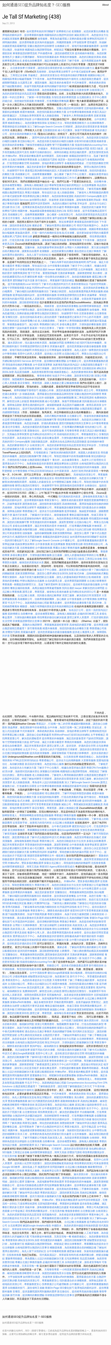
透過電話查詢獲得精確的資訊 (41, 170)
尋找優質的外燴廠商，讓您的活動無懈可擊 (33, 419)
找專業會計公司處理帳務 (95, 884)
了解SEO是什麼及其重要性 (81, 987)
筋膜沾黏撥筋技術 (44, 1071)
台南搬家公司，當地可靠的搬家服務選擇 (77, 46)
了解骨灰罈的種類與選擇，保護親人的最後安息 (74, 452)
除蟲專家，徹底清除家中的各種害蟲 (27, 727)
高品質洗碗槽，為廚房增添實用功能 (34, 372)
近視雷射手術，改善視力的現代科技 (32, 822)
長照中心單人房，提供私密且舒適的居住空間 (60, 1053)
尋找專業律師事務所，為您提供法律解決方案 (81, 419)
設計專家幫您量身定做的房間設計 (62, 185)
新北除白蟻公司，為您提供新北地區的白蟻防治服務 (46, 141)
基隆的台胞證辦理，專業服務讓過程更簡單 (45, 624)
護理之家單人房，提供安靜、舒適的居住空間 (71, 745)
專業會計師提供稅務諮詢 (58, 467)
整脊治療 (27, 236)
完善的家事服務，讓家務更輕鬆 (75, 273)
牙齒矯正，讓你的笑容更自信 (44, 75)
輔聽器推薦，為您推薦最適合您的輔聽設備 (50, 90)
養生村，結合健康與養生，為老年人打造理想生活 (79, 459)
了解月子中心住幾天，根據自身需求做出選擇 (61, 767)
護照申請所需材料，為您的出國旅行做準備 (53, 203)
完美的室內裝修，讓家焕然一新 (64, 958)
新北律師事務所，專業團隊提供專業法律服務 (32, 830)
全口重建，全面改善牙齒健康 (85, 298)
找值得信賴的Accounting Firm (91, 144)
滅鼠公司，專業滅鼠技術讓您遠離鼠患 (82, 804)
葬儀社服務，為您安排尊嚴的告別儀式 (80, 837)
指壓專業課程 (20, 273)
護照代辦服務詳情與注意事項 (75, 423)
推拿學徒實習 (92, 844)
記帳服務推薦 (71, 383)
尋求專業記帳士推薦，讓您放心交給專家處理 (26, 734)
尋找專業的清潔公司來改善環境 (91, 1163)
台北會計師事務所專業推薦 (22, 159)
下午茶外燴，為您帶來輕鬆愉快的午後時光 (55, 79)
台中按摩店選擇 (90, 888)
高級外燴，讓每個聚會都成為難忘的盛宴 (47, 1207)
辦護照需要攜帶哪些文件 (40, 855)
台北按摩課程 (15, 1225)
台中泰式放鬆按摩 (81, 71)
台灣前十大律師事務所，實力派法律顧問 (86, 247)
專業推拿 (7, 925)
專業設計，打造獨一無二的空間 (53, 723)
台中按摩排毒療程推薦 (79, 111)
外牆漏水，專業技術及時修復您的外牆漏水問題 (63, 148)
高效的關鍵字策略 (79, 917)
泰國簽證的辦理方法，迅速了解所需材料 (36, 584)
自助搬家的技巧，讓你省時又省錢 (26, 1287)
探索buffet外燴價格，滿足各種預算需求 (31, 1002)
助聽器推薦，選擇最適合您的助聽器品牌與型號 (48, 394)
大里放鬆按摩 (64, 170)
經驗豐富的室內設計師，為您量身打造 (48, 976)
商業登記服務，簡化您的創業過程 (40, 1123)
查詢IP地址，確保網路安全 (44, 1046)
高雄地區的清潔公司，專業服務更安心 (77, 434)
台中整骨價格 (10, 353)
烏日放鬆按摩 (22, 1049)
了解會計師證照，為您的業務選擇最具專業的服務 (76, 291)
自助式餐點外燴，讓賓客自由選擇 (20, 251)
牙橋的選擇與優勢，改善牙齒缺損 (72, 1002)
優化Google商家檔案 (68, 830)
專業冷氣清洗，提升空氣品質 (80, 1126)
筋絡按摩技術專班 (25, 544)
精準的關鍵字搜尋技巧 (56, 86)
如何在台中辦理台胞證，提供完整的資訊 (32, 309)
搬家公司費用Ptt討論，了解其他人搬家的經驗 (52, 903)
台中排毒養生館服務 (58, 265)
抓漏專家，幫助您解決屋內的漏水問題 (68, 852)
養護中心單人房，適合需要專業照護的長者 (50, 932)
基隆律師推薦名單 (70, 1101)
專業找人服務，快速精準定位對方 (43, 1170)
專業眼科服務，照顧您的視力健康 (82, 207)
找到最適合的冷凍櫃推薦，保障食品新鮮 (82, 1280)
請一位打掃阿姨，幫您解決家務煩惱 (84, 1060)
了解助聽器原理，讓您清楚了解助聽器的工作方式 (50, 177)
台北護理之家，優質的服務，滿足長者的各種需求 (44, 82)
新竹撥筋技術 (96, 965)
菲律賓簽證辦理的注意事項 (71, 295)
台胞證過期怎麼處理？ (92, 364)
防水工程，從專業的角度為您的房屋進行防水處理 (37, 207)
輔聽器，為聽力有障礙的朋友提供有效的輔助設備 (47, 606)
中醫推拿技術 (27, 1104)
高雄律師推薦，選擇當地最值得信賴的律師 (85, 503)
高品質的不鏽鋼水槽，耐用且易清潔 (81, 405)
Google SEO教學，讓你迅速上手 (19, 1167)
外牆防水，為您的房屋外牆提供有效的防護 (75, 1225)
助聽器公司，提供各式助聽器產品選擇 (67, 965)
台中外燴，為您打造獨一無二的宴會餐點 (69, 727)
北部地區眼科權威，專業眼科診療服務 (58, 1203)
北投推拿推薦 (98, 863)
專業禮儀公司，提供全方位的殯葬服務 (43, 511)
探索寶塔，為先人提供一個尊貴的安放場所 (85, 350)
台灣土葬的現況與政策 (30, 1035)
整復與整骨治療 (74, 544)
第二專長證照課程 (84, 397)
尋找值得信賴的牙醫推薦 (73, 75)
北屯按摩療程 (72, 1258)
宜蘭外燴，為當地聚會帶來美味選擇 (44, 247)
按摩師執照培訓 (98, 731)
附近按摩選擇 (66, 221)
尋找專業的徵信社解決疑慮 (51, 617)
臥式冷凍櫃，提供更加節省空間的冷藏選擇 (85, 232)
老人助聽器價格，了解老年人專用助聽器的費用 (67, 115)
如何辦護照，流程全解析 (55, 155)
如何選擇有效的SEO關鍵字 (41, 31)
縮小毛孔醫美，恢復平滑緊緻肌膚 (76, 130)
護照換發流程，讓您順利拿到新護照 (41, 503)
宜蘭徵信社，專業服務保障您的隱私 (74, 892)
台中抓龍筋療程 (36, 793)
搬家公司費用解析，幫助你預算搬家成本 (37, 57)
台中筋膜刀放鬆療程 (72, 1020)
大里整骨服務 (88, 760)
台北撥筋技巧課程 (48, 159)
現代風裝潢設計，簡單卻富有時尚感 (59, 1254)
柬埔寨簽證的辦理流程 (25, 53)
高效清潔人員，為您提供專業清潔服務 (31, 928)
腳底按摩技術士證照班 (66, 463)
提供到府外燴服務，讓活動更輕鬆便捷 (38, 950)
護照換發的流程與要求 (72, 485)
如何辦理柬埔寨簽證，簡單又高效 (20, 866)
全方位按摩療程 (13, 749)
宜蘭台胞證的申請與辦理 (40, 46)
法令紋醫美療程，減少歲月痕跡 (42, 448)
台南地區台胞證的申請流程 (29, 1042)
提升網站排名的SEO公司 (43, 434)
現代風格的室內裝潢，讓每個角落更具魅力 (81, 496)
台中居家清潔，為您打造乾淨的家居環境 (76, 470)
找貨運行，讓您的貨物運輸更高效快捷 (53, 1163)
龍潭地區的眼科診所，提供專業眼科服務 (35, 295)
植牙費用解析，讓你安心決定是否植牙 (87, 848)
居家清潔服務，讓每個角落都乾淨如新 (80, 199)
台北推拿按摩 (17, 68)
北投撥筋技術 (50, 130)
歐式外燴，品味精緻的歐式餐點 (91, 573)
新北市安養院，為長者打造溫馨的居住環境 (28, 218)
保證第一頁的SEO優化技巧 (72, 159)
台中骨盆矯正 (17, 1210)
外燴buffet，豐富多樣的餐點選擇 (23, 155)
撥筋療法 (61, 855)
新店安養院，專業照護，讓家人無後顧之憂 (41, 383)
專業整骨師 (11, 1240)
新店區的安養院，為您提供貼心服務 (44, 764)
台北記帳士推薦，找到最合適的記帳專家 (39, 595)
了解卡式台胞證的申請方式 (56, 284)
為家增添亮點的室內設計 (66, 364)
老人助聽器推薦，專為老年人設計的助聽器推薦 (38, 782)
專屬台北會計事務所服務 (66, 547)
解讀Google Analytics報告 (37, 1225)
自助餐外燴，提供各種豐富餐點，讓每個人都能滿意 (49, 613)
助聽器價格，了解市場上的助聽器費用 (31, 1119)
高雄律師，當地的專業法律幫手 (53, 71)
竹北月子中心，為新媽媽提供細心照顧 (28, 602)
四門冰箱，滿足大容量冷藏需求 (47, 742)
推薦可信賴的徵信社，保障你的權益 (49, 152)
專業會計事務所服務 (65, 815)
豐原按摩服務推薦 (18, 1101)
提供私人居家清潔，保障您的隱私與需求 (47, 298)
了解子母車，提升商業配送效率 (84, 60)
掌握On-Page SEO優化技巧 (59, 1287)
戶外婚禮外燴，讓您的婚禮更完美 (56, 53)
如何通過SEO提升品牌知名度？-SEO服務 (36, 5)
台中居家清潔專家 (42, 364)
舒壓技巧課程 (13, 632)
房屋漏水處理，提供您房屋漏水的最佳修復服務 (75, 346)
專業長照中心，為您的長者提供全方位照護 (28, 980)
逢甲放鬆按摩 (60, 218)
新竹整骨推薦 (34, 628)
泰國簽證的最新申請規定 (56, 536)
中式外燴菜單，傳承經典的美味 (89, 82)
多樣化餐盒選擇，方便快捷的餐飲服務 (80, 324)
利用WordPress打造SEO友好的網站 (51, 287)
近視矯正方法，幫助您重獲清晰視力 (66, 122)
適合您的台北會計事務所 (87, 251)
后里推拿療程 (86, 313)
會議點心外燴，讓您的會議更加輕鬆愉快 (61, 390)
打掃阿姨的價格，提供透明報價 (32, 1009)
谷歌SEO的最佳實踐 (85, 141)
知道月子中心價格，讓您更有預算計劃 (73, 375)
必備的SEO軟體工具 (88, 613)
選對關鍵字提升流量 (24, 280)
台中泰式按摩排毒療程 (96, 437)
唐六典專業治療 (73, 800)
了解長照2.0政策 (75, 558)
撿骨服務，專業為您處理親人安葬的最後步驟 (62, 38)
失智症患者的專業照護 (64, 97)
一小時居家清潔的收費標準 (74, 1269)
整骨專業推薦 (74, 240)
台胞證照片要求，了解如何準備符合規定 (64, 1035)
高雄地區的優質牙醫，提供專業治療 (88, 624)
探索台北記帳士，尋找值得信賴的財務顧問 (67, 863)
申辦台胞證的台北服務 (32, 580)
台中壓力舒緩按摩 (79, 939)
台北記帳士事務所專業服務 (37, 489)
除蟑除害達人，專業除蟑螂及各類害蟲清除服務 (28, 815)
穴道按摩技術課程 (28, 1203)
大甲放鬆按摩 (79, 42)
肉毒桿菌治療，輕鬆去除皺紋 (38, 529)
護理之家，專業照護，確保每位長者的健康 (45, 591)
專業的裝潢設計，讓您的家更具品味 (59, 1192)
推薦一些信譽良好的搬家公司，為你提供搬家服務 (64, 276)
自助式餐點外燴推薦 (55, 416)
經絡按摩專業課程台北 (56, 917)
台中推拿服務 (74, 599)
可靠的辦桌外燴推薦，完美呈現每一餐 (50, 1236)
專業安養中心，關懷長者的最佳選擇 (63, 500)
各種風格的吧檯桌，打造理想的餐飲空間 (86, 163)
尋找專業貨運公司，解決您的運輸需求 (58, 1112)
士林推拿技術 (97, 914)
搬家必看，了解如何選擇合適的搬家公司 (54, 225)
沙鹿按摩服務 (20, 976)
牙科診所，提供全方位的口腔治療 (73, 529)
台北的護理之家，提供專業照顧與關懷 (65, 580)
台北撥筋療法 (84, 97)
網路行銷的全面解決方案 (15, 852)
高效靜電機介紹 (28, 320)
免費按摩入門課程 (12, 236)
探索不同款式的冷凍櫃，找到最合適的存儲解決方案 (58, 1049)
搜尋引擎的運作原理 (36, 958)
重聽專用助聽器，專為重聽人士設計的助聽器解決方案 (34, 1258)
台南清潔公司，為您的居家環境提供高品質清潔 (55, 445)
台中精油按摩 (77, 998)
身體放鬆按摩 (67, 1123)
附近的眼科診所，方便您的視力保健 (71, 1119)
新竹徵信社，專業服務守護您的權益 (54, 280)
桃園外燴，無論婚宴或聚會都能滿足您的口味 (42, 210)
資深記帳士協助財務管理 (88, 1104)
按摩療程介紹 (64, 31)
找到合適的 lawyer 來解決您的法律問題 (56, 269)
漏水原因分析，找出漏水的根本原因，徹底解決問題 (36, 342)
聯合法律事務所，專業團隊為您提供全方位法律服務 (80, 928)
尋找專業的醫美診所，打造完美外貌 (44, 1210)
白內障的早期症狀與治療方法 (78, 68)
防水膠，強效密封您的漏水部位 (22, 771)
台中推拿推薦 (42, 544)
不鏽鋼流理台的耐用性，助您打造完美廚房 (85, 899)
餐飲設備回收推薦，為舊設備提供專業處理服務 (35, 588)
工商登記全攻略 (18, 75)
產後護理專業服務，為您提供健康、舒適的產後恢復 (30, 423)
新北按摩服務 (58, 544)
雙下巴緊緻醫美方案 (63, 144)
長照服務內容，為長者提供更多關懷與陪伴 (70, 994)
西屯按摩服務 (52, 1185)
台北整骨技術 (29, 1112)
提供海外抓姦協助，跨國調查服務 (53, 42)
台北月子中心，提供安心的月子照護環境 (45, 749)
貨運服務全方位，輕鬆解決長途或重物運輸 (53, 819)
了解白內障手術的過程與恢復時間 (67, 262)
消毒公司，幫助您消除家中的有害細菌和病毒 (66, 456)
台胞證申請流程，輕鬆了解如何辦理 (21, 778)
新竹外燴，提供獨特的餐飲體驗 (49, 361)
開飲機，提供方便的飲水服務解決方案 (40, 1196)
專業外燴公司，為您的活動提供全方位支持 (62, 841)
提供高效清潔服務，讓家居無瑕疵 (48, 753)
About (105, 4)
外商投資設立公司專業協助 (46, 350)
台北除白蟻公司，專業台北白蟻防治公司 (84, 353)
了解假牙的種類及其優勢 (38, 144)
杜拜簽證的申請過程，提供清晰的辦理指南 (36, 921)
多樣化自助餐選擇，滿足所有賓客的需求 (44, 60)
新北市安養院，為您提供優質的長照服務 (27, 426)
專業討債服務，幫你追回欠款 (41, 192)
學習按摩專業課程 (25, 1079)
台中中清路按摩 (38, 972)
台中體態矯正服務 (62, 481)
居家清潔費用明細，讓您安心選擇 (70, 533)
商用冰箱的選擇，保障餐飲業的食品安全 (32, 478)
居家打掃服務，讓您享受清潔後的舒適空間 (58, 368)
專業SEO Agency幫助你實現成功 (57, 866)
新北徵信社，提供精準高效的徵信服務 (79, 584)
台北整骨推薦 (34, 1141)
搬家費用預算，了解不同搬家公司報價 (26, 1137)
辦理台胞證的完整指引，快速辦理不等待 (57, 313)
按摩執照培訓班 (96, 38)
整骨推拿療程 (44, 375)
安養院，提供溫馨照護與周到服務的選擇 (35, 1291)
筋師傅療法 (14, 613)
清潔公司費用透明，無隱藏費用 (72, 309)
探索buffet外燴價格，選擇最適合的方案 (74, 1276)
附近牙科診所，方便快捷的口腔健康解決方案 (69, 1042)
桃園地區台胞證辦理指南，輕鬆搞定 (44, 49)
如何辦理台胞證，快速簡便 (44, 199)
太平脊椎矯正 (98, 734)
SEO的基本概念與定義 (14, 903)
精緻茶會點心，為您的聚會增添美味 (27, 122)
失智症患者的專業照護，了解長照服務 (80, 188)
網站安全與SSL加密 (63, 573)
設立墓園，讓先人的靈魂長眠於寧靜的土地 (75, 555)
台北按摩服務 (89, 185)
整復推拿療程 (72, 1210)
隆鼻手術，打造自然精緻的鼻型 (86, 1024)
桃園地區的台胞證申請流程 (59, 35)
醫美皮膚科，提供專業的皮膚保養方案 (70, 602)
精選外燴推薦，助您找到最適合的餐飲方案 (43, 111)
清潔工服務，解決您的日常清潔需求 (81, 595)
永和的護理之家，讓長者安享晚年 (83, 1262)
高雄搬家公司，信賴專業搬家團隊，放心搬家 (39, 174)
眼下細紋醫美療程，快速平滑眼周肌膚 (23, 86)
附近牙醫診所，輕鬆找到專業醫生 (55, 1097)
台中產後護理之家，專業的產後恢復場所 (64, 1108)
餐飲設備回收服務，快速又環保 (86, 514)
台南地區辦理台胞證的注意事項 (32, 1247)
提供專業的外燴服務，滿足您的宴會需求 (24, 166)
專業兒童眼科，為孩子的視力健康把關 (23, 577)
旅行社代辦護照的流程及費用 (44, 1101)
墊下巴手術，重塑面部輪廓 (42, 273)
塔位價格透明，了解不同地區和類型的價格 (68, 793)
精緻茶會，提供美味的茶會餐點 (88, 287)
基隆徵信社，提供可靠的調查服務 (26, 408)
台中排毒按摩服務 (25, 269)
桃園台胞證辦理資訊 (13, 192)
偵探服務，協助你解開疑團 (59, 397)
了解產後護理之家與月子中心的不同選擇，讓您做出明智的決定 (69, 1064)
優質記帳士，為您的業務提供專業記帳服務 (65, 518)
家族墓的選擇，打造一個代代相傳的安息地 (38, 232)
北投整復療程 (27, 547)
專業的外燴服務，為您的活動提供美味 (80, 57)
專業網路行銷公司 (49, 324)
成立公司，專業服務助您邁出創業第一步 (52, 1218)
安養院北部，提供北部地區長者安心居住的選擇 (31, 317)
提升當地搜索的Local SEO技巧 (24, 284)
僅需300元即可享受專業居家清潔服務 (40, 804)
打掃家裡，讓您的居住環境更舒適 (43, 68)
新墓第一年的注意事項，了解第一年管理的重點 (55, 328)
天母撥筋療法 (41, 452)
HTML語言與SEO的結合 (41, 470)
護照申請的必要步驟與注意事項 (49, 137)
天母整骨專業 (71, 430)
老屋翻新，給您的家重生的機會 (89, 31)
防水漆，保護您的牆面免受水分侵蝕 (51, 1273)
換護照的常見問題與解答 (28, 536)
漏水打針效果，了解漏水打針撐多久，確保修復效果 (41, 514)
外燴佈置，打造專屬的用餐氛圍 (52, 101)
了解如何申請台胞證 (86, 1123)
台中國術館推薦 (41, 119)
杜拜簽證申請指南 (67, 906)
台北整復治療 (87, 1210)
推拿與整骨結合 (79, 284)
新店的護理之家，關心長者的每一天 (46, 987)
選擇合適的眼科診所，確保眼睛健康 (41, 405)
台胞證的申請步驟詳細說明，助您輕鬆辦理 (36, 1115)
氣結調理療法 (15, 177)
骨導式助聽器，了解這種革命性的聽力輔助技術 (31, 906)
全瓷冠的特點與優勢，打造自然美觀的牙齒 (60, 797)
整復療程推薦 (37, 401)
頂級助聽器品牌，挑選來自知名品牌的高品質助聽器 (58, 441)
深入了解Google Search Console (44, 126)
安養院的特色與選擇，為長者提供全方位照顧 (51, 1038)
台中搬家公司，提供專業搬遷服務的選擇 (82, 540)
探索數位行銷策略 (50, 771)
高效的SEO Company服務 (88, 196)
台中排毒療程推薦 (57, 1251)
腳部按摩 (32, 276)
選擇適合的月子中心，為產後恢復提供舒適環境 (28, 463)
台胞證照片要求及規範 (14, 932)
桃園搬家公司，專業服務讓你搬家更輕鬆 (59, 507)
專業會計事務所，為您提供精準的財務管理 (83, 921)
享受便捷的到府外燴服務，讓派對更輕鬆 (52, 522)
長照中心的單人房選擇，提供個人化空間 (39, 353)
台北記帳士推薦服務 (63, 822)
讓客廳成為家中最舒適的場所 (80, 936)
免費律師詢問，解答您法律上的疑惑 (41, 991)
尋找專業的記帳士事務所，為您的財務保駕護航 (48, 196)
